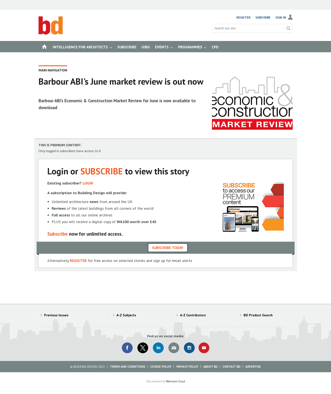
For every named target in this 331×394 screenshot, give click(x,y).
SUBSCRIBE (101, 171)
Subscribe (262, 17)
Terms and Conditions (127, 367)
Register (243, 17)
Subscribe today (167, 247)
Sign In (280, 17)
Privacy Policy (187, 367)
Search (288, 28)
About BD (210, 367)
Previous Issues (56, 315)
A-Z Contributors (193, 315)
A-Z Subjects (126, 315)
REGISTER (78, 260)
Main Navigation (53, 70)
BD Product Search (258, 315)
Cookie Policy (160, 367)
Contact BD (231, 367)
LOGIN (87, 183)
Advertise (253, 367)
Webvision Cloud (175, 381)
